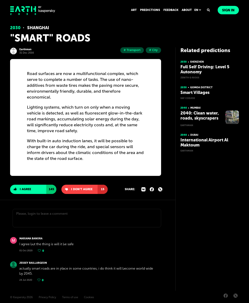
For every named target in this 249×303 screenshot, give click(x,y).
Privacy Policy (47, 297)
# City (153, 50)
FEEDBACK (170, 10)
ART (134, 10)
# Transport (132, 50)
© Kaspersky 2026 (21, 297)
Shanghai (38, 27)
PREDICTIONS (150, 10)
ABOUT (187, 10)
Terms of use (70, 297)
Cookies (89, 297)
